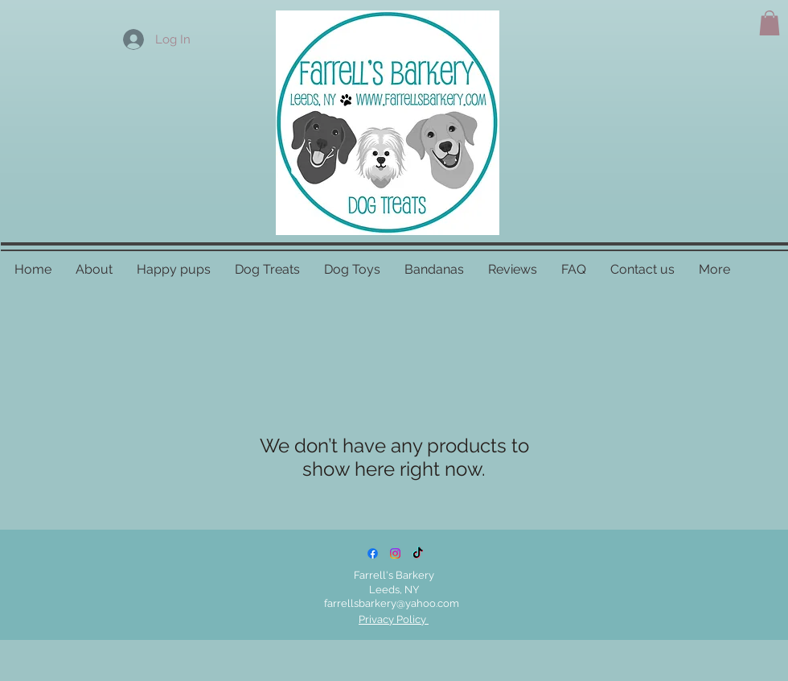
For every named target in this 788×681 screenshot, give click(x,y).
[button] (769, 22)
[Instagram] (395, 553)
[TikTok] (418, 553)
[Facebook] (373, 553)
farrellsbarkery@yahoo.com (391, 603)
